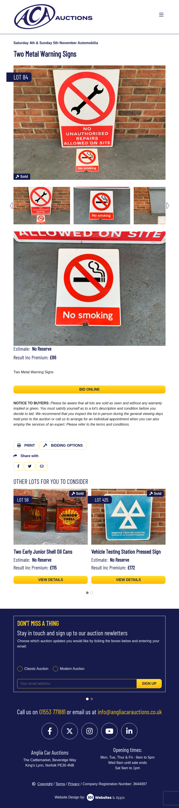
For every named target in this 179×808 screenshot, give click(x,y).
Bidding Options (63, 445)
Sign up (149, 683)
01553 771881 (52, 712)
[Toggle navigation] (161, 15)
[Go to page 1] (87, 592)
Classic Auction (36, 669)
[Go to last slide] (11, 205)
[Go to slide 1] (87, 699)
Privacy (74, 784)
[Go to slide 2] (91, 699)
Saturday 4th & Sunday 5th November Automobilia (55, 43)
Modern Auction (72, 669)
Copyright (42, 784)
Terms (60, 784)
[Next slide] (167, 205)
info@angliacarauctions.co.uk (130, 712)
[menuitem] (41, 205)
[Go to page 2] (91, 592)
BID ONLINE (89, 389)
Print (26, 445)
